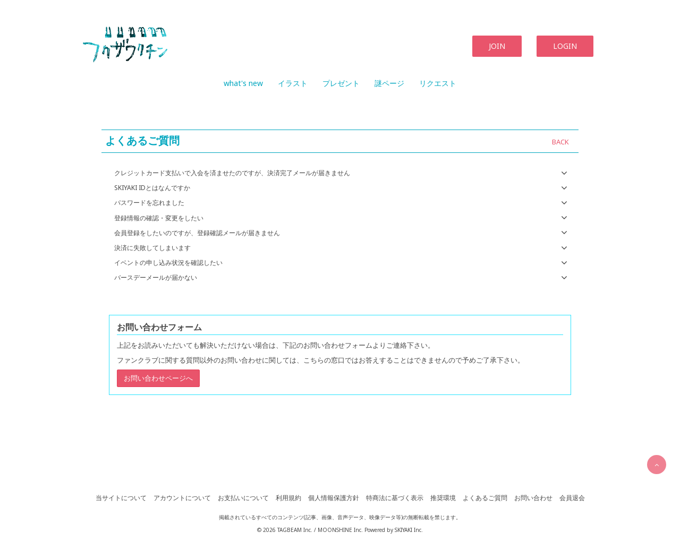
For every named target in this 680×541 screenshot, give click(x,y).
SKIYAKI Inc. (409, 530)
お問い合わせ (533, 497)
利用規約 (288, 497)
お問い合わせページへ (158, 378)
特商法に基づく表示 (394, 497)
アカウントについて (182, 497)
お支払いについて (243, 497)
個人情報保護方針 (333, 497)
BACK (560, 142)
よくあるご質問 (485, 497)
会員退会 (572, 497)
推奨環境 (443, 497)
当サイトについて (121, 497)
